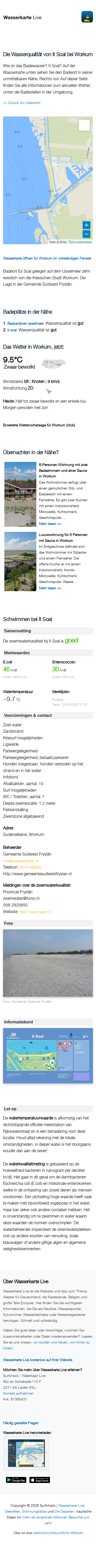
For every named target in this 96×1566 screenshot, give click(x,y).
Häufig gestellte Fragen (21, 1423)
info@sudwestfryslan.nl (21, 861)
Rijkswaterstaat (80, 242)
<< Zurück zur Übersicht (21, 102)
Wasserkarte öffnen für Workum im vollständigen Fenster (47, 258)
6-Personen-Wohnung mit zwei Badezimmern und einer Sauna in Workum (63, 470)
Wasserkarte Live (71, 1505)
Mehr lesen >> (50, 523)
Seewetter (12, 1511)
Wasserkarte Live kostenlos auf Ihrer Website (37, 1360)
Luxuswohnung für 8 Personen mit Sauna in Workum (63, 537)
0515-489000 (30, 867)
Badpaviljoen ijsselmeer (25, 323)
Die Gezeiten (64, 1511)
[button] (84, 125)
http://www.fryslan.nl (35, 911)
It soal (12, 330)
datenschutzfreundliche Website (58, 1532)
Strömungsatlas (34, 1511)
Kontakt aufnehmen (18, 1393)
